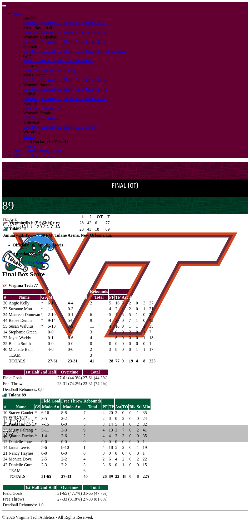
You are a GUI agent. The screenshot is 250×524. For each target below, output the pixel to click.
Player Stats (73, 23)
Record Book (95, 23)
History (69, 70)
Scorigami (116, 51)
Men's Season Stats (39, 61)
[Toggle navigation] (4, 6)
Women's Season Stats (75, 61)
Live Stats (31, 23)
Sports (18, 13)
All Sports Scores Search (34, 155)
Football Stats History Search (37, 151)
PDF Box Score (32, 263)
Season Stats (51, 23)
